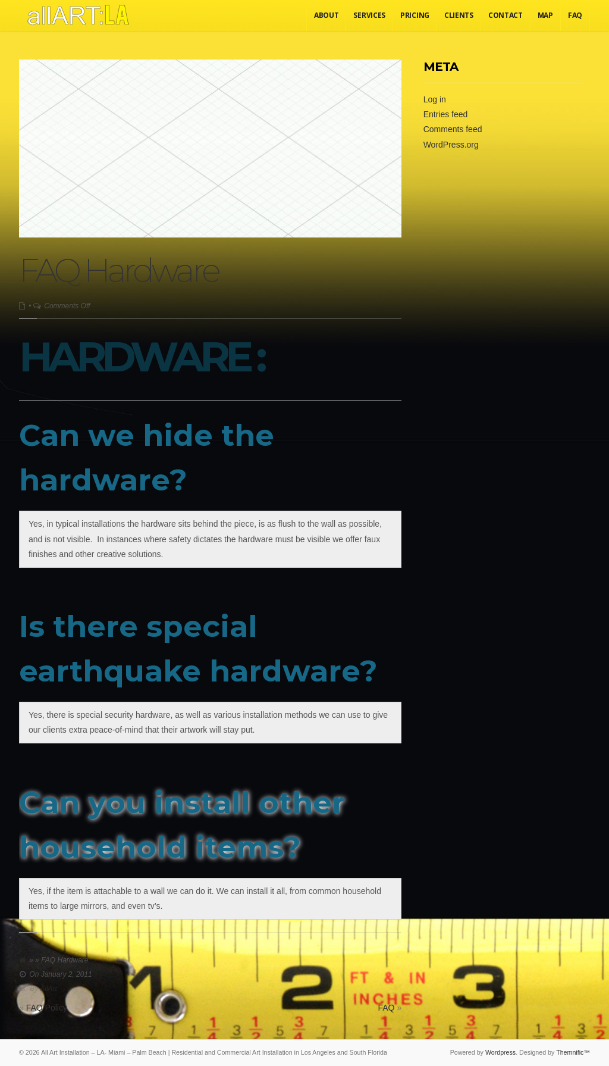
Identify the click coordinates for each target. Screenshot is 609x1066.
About (326, 15)
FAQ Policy (46, 1007)
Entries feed (445, 114)
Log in (434, 99)
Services (369, 15)
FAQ (575, 15)
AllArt (48, 988)
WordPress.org (451, 144)
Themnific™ (573, 1052)
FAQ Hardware (118, 270)
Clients (458, 15)
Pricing (414, 15)
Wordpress (500, 1052)
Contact (505, 15)
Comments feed (452, 129)
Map (545, 15)
